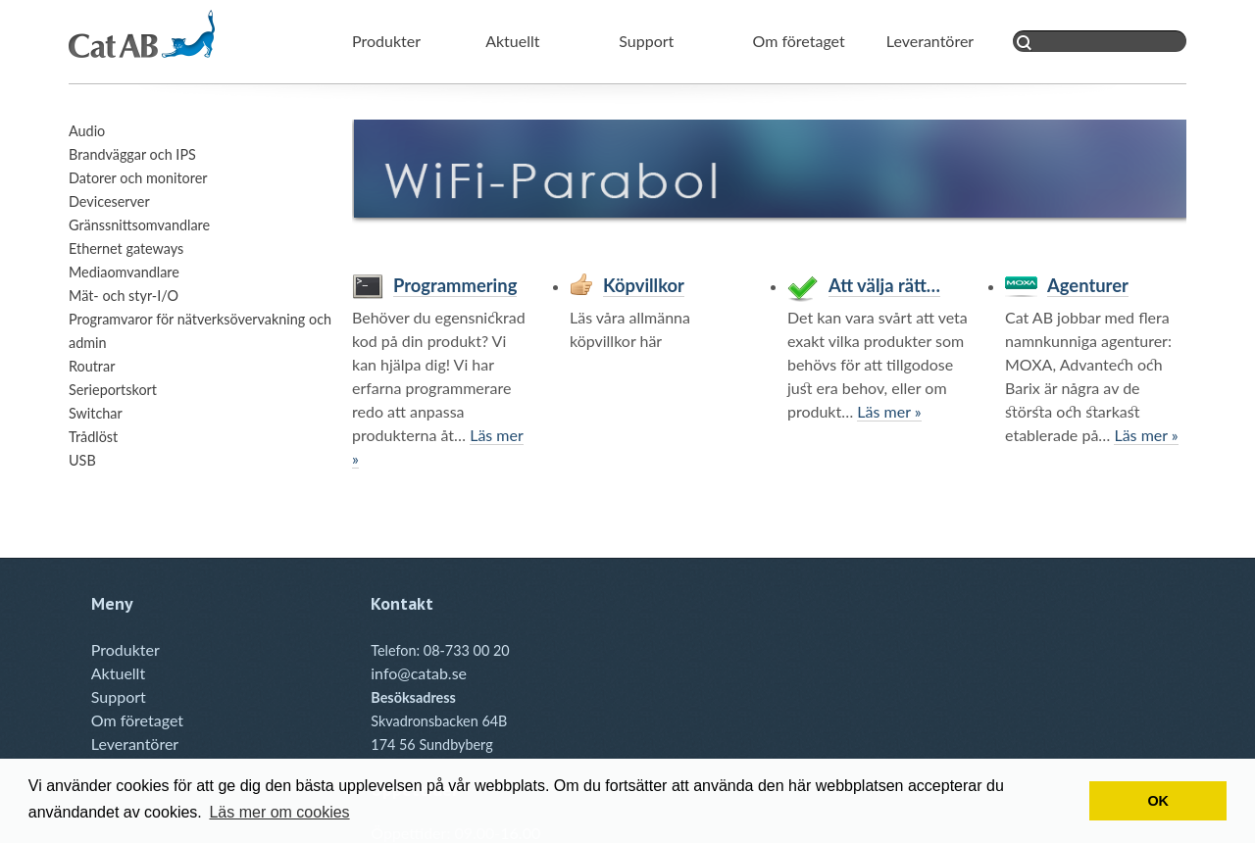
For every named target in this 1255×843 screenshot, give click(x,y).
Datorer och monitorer (138, 178)
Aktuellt (512, 40)
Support (646, 40)
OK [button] (1158, 801)
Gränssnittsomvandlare (139, 225)
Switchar (96, 413)
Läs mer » (889, 411)
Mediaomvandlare (124, 272)
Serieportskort (113, 389)
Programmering (455, 285)
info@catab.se (419, 673)
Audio (87, 131)
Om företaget (799, 40)
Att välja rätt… (884, 285)
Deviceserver (109, 201)
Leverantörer (930, 40)
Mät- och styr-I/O (123, 295)
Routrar (92, 366)
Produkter (386, 40)
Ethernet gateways (126, 248)
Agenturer (1088, 285)
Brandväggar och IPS (132, 154)
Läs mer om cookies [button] (279, 812)
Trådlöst (93, 436)
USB (82, 460)
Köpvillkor (643, 285)
